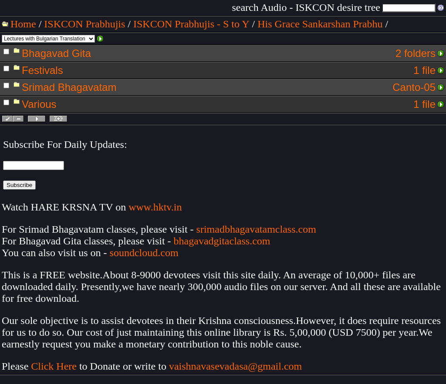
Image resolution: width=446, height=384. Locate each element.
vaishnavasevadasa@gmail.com (236, 366)
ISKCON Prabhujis (84, 24)
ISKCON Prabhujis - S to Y (191, 24)
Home (23, 24)
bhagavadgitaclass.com (222, 241)
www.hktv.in (155, 207)
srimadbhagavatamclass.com (256, 229)
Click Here (54, 366)
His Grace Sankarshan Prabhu (319, 24)
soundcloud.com (144, 252)
